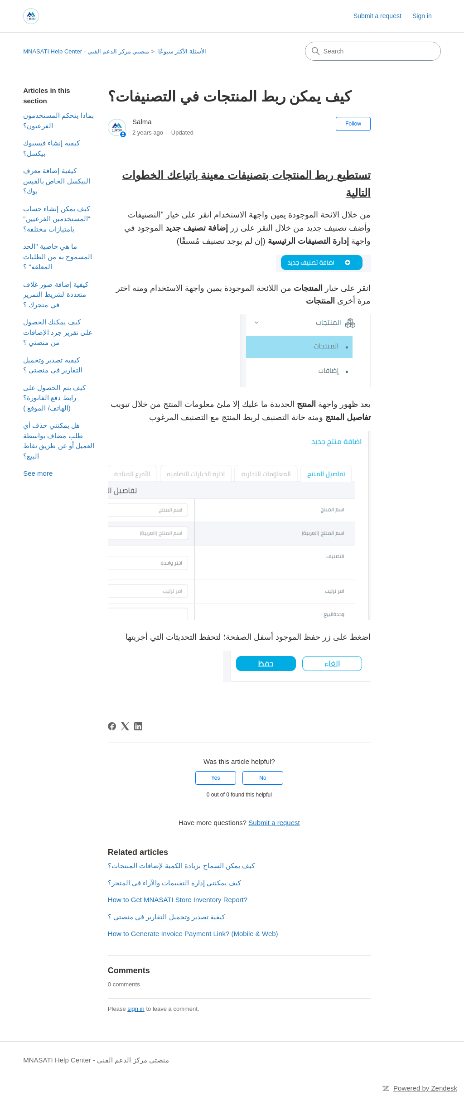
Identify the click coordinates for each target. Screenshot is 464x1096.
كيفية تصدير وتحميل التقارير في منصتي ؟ (52, 365)
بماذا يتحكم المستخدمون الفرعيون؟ (58, 120)
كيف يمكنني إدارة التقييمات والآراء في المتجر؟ (174, 883)
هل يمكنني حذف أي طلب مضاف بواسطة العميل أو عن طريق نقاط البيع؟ (58, 440)
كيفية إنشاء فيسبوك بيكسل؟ (51, 148)
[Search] (372, 51)
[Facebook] (112, 726)
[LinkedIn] (138, 726)
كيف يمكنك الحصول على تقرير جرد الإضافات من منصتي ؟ (57, 332)
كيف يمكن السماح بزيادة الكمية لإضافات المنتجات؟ (181, 865)
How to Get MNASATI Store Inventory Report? (177, 899)
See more (38, 473)
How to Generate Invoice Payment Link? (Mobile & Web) (193, 933)
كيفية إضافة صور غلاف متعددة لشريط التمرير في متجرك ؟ (55, 294)
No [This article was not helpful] (262, 778)
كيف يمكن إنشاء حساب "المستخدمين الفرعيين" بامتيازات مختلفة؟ (56, 219)
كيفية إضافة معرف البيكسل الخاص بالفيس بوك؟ (56, 181)
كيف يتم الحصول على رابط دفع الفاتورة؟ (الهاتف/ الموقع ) (54, 398)
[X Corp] (125, 726)
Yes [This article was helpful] (215, 778)
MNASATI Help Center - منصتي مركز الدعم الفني (86, 51)
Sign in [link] (422, 15)
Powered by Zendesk (425, 1088)
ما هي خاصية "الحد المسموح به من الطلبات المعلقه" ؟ (57, 256)
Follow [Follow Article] (353, 124)
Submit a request (377, 15)
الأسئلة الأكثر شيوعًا (182, 51)
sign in (136, 1008)
